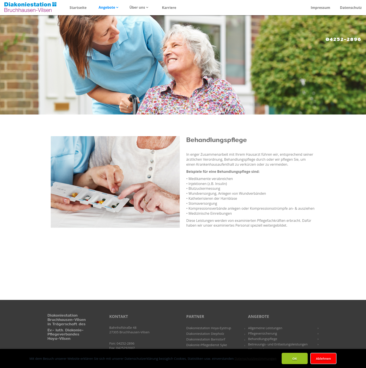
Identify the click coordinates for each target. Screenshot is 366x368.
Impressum (320, 7)
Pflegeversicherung (262, 333)
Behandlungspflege (262, 339)
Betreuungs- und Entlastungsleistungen (278, 344)
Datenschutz (351, 7)
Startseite (78, 7)
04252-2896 (343, 39)
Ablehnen (323, 358)
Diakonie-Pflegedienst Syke (206, 345)
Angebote (107, 7)
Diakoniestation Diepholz (205, 333)
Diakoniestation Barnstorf (205, 339)
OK (294, 358)
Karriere (169, 7)
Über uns (137, 7)
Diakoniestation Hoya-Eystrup (208, 328)
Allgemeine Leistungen (265, 328)
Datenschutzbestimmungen (255, 358)
